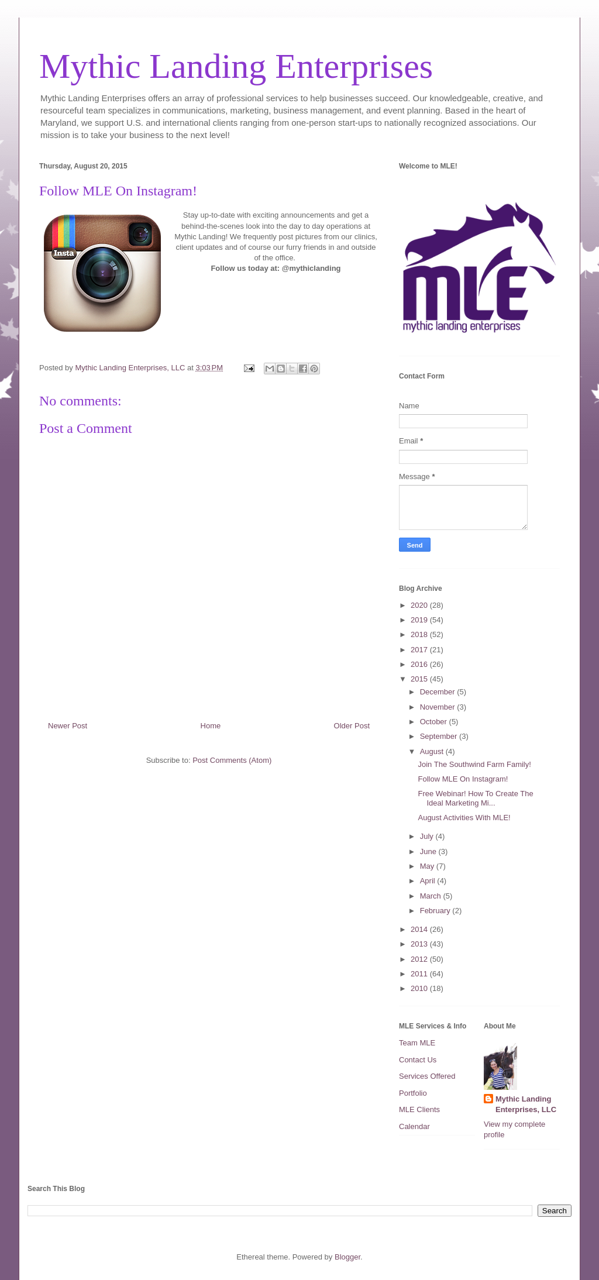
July (428, 836)
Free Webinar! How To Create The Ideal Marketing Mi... (475, 798)
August (433, 751)
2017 (420, 649)
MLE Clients (419, 1109)
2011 (420, 973)
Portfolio (413, 1093)
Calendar (414, 1126)
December (438, 691)
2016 (420, 664)
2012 (420, 959)
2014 (420, 929)
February (436, 910)
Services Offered (427, 1076)
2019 (420, 619)
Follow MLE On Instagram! (463, 779)
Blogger (347, 1257)
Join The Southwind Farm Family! (474, 764)
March (431, 896)
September (439, 736)
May (428, 866)
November (438, 707)
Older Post (352, 725)
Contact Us (417, 1059)
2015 (420, 679)
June (429, 851)
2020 (420, 605)
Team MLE (417, 1042)
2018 (420, 634)
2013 (420, 944)
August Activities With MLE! (464, 817)
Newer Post (67, 725)
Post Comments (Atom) (231, 760)
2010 (420, 988)
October (434, 721)
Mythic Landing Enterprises (236, 66)
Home (211, 725)
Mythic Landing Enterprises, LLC (525, 1104)
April (429, 880)
